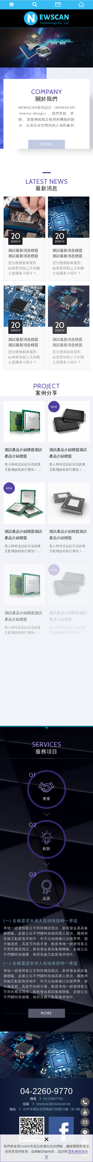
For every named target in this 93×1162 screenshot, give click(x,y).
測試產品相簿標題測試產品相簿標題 (23, 1055)
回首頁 (81, 4)
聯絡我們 (58, 4)
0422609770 (85, 1102)
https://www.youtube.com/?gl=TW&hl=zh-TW (85, 1112)
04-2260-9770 (46, 1091)
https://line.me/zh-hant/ (85, 1132)
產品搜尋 (34, 4)
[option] (46, 48)
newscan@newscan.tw (53, 1104)
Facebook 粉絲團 (61, 1129)
